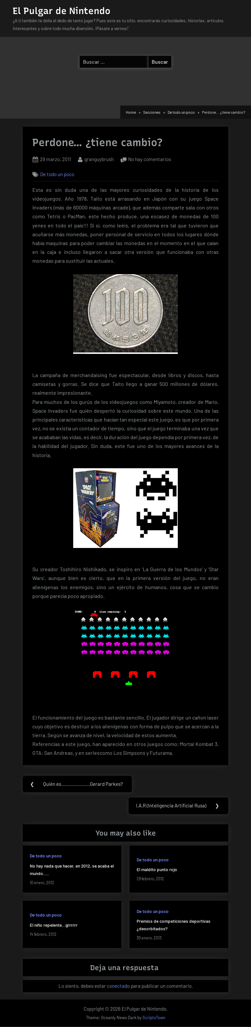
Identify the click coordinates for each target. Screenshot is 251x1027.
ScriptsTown (153, 1018)
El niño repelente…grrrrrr (53, 925)
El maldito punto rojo (157, 870)
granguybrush (99, 158)
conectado (118, 986)
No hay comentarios (149, 159)
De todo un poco (57, 174)
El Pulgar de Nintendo (61, 10)
